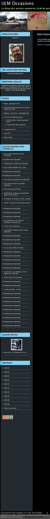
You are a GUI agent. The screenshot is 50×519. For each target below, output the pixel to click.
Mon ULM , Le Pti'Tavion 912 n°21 (15, 352)
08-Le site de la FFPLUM (12, 189)
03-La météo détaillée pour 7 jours (15, 167)
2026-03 (6, 372)
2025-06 (6, 404)
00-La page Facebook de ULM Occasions (14, 154)
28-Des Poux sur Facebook (13, 277)
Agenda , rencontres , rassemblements (16, 113)
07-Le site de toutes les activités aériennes (14, 184)
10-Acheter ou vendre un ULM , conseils (17, 199)
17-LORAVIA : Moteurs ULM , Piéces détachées (16, 230)
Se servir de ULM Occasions (13, 117)
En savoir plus (18, 517)
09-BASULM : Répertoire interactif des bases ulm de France (16, 194)
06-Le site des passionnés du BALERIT (17, 179)
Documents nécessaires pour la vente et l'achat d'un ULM (17, 108)
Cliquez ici (15, 38)
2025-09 (6, 396)
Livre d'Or (7, 133)
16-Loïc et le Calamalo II (12, 226)
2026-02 (6, 376)
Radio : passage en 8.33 (12, 103)
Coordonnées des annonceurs (16, 124)
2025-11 (6, 388)
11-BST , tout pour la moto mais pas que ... (17, 203)
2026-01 (6, 380)
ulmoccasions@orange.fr (15, 73)
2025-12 (6, 384)
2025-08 (6, 400)
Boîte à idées (8, 137)
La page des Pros (9, 129)
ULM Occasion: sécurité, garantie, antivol (17, 121)
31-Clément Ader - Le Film (12, 289)
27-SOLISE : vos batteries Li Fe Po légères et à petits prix (15, 272)
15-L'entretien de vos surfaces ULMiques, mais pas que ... (14, 221)
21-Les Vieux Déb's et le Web (13, 248)
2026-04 (6, 368)
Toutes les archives (10, 408)
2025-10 (6, 392)
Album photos (10, 335)
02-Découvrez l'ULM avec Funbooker (16, 163)
